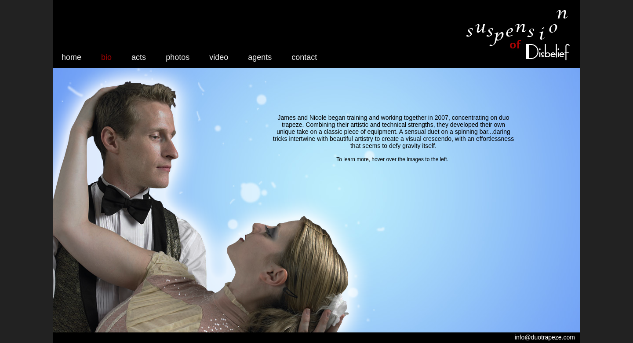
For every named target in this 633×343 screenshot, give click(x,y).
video (218, 57)
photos (177, 57)
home (71, 57)
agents (260, 57)
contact (304, 57)
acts (138, 57)
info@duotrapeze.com (545, 337)
